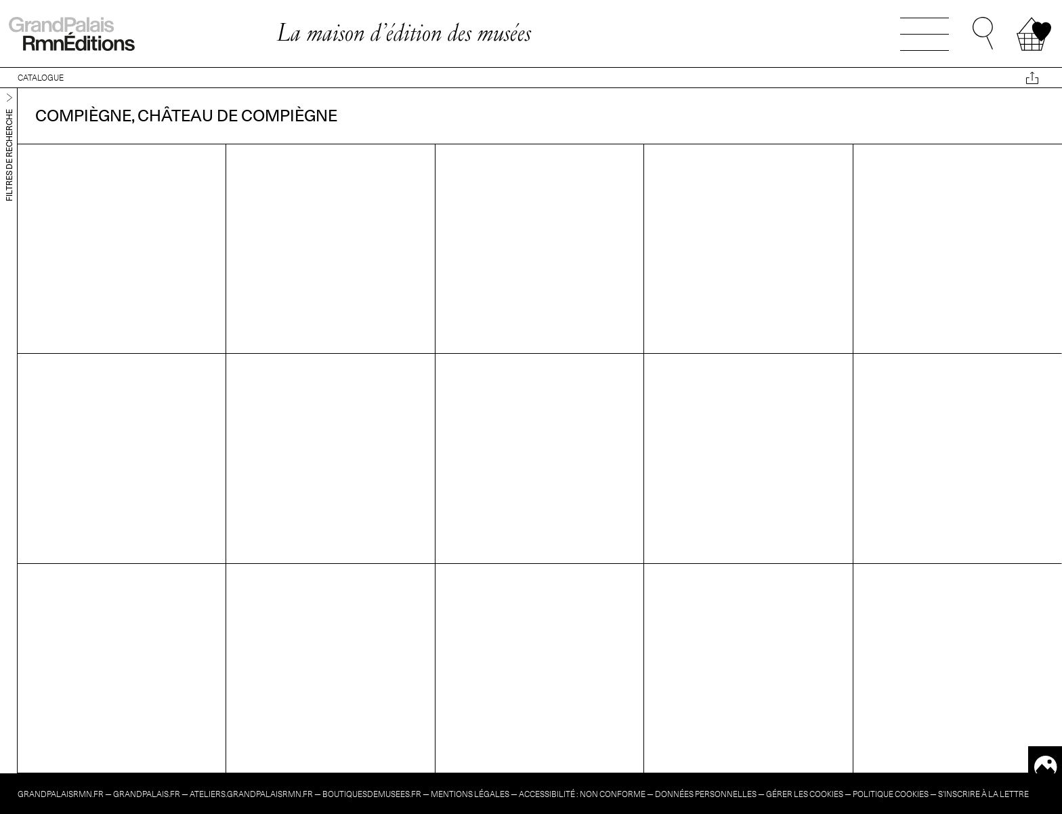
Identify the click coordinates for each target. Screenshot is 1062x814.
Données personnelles (706, 794)
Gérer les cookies (804, 794)
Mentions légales (470, 794)
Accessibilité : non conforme (582, 794)
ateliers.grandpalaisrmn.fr (251, 794)
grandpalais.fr (146, 794)
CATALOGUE (41, 78)
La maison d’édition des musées (403, 32)
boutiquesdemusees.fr (371, 794)
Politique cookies (891, 794)
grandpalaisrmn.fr (61, 794)
